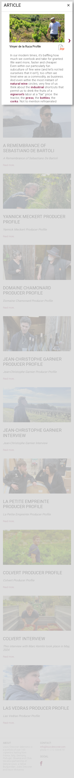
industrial (37, 87)
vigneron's (17, 94)
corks (14, 101)
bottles (45, 98)
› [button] (69, 40)
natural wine (19, 83)
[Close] (68, 7)
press (30, 98)
